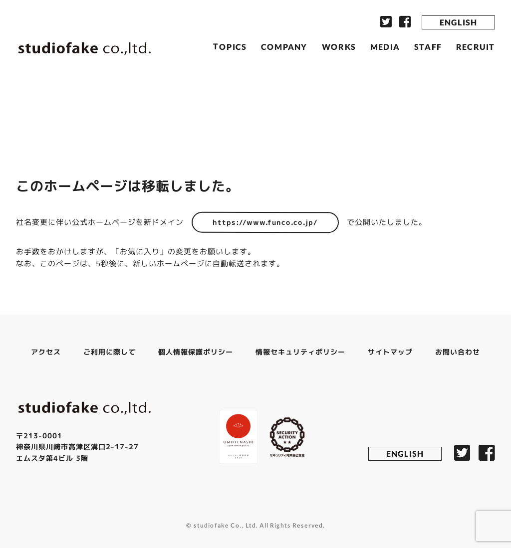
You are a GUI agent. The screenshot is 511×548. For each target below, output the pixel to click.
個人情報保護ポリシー (195, 352)
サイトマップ (390, 352)
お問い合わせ (457, 352)
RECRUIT (475, 46)
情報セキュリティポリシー (300, 352)
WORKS (339, 46)
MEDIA (385, 46)
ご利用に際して (109, 351)
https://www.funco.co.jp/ (265, 222)
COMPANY (284, 46)
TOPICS (230, 46)
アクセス (46, 351)
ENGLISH (458, 22)
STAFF (428, 46)
